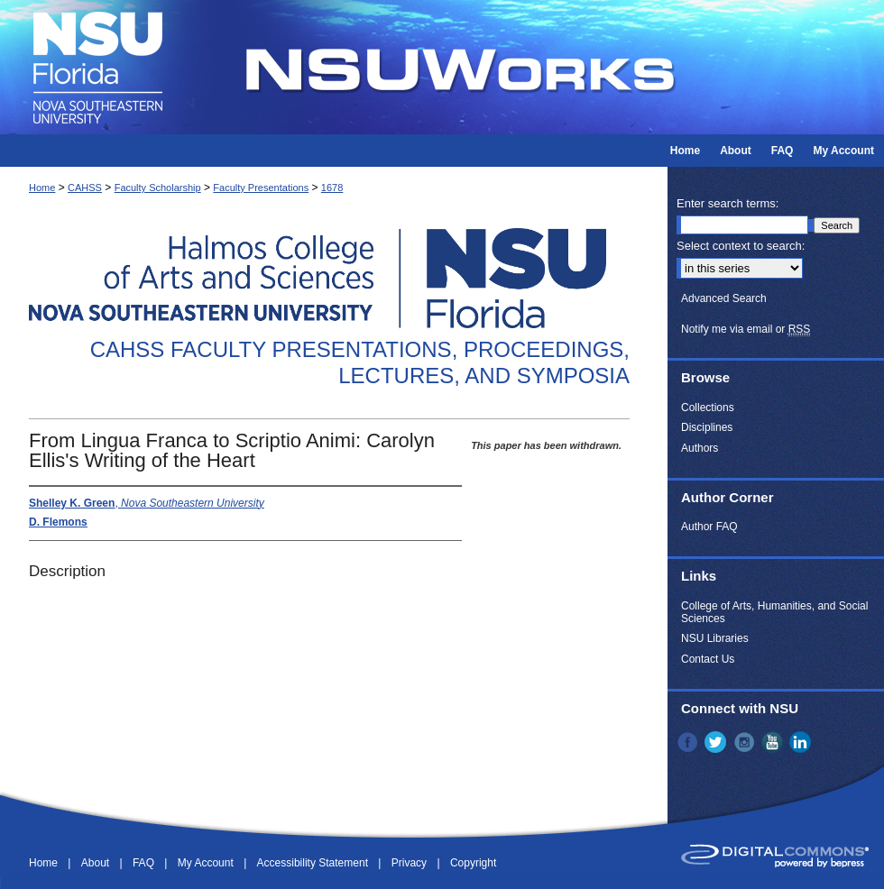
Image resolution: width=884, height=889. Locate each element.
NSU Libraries (715, 638)
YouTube (774, 742)
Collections (707, 407)
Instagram (746, 742)
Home (42, 187)
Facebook (689, 742)
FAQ (145, 863)
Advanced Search (724, 298)
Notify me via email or (745, 329)
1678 (332, 187)
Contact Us (707, 659)
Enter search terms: (727, 203)
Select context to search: (741, 245)
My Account (207, 863)
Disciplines (706, 427)
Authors (699, 448)
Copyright (473, 863)
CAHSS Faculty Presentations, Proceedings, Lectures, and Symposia (360, 362)
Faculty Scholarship (158, 187)
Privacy (410, 863)
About (97, 863)
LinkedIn (802, 742)
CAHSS (85, 187)
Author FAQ (709, 526)
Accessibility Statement (314, 863)
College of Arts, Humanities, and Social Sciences (774, 612)
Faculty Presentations (260, 187)
